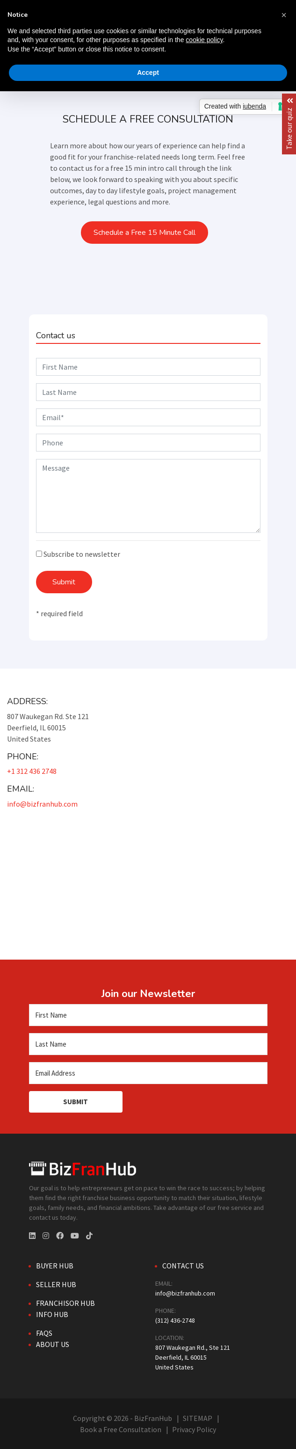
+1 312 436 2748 (32, 771)
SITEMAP (197, 1418)
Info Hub (52, 1314)
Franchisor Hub (65, 1303)
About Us (52, 1344)
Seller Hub (56, 1284)
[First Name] (148, 1015)
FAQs (44, 1333)
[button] (283, 14)
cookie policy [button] (204, 40)
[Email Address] (148, 1073)
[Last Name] (148, 1044)
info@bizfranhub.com (42, 803)
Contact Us (183, 1265)
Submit (63, 582)
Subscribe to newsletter (78, 554)
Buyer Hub (54, 1265)
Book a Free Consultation (120, 1429)
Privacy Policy (194, 1429)
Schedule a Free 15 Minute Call (144, 232)
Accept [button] (148, 72)
